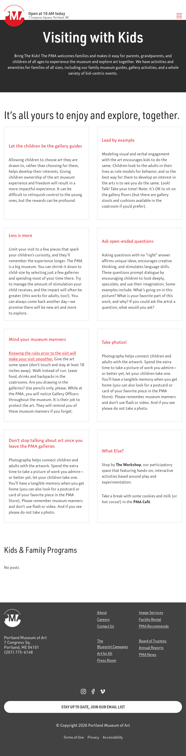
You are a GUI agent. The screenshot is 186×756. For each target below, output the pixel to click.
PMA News (147, 654)
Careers (103, 619)
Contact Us (105, 626)
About (102, 612)
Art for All (104, 653)
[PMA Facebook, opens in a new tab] (93, 691)
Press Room (106, 660)
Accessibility (113, 737)
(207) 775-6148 (18, 652)
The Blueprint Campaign (112, 644)
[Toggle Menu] (178, 16)
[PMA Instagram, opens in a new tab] (83, 691)
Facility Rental (150, 619)
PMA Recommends (154, 626)
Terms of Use (73, 737)
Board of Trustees (153, 641)
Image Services (151, 612)
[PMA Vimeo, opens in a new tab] (102, 691)
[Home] (46, 618)
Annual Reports (151, 647)
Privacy (93, 737)
